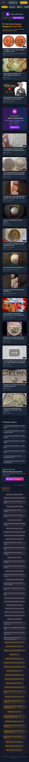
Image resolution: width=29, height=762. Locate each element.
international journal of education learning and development (12, 638)
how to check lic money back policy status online (13, 623)
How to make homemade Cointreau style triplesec (14, 524)
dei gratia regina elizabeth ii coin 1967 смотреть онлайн (14, 431)
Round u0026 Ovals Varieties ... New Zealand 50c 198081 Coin (12, 716)
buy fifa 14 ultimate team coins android (13, 692)
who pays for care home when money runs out (13, 561)
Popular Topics (5, 490)
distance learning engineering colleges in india (14, 628)
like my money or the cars (14, 557)
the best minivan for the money (14, 605)
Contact (16, 758)
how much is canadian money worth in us (14, 588)
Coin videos (14, 654)
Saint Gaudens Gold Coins (14, 671)
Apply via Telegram (14, 479)
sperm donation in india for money (14, 608)
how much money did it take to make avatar (13, 701)
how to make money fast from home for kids (14, 593)
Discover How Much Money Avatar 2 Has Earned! (13, 726)
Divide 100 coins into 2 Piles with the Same (13, 502)
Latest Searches (6, 488)
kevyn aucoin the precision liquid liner (14, 650)
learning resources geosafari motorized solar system (14, 633)
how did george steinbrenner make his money (14, 575)
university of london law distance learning (12, 510)
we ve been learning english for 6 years (14, 601)
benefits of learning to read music (14, 539)
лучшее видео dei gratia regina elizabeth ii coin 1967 (12, 456)
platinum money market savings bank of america (14, 566)
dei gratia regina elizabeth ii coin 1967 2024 (14, 446)
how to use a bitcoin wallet (14, 520)
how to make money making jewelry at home (13, 737)
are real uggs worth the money (14, 506)
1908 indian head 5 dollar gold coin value (14, 532)
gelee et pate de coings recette (14, 742)
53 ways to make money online (14, 494)
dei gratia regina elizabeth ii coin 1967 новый (14, 441)
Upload (24, 2)
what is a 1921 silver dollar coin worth (14, 662)
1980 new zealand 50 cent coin (14, 646)
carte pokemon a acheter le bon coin (14, 642)
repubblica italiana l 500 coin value (14, 696)
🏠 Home (4, 7)
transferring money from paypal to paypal (13, 543)
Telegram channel (21, 485)
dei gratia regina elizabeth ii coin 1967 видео (14, 426)
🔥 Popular (12, 7)
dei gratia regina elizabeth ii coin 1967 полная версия (14, 461)
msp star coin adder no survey (14, 528)
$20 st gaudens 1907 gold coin (14, 658)
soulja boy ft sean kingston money (14, 579)
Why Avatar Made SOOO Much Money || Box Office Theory (13, 731)
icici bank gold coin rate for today (14, 675)
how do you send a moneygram (14, 746)
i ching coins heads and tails (14, 683)
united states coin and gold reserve (14, 679)
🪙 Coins (19, 7)
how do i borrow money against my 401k (14, 498)
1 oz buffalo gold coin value (14, 750)
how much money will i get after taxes (14, 612)
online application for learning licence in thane (14, 548)
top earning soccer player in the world (14, 615)
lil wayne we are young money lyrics (14, 687)
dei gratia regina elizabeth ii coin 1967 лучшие (14, 436)
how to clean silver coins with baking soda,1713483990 (13, 583)
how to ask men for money (14, 619)
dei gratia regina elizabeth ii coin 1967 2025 (14, 451)
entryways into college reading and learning (13, 553)
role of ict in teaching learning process (14, 667)
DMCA (12, 758)
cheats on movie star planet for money (14, 598)
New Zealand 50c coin (14, 712)
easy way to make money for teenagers (14, 535)
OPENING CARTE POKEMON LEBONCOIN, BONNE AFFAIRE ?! (13, 707)
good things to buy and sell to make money (13, 515)
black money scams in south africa (14, 571)
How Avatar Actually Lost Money (14, 721)
